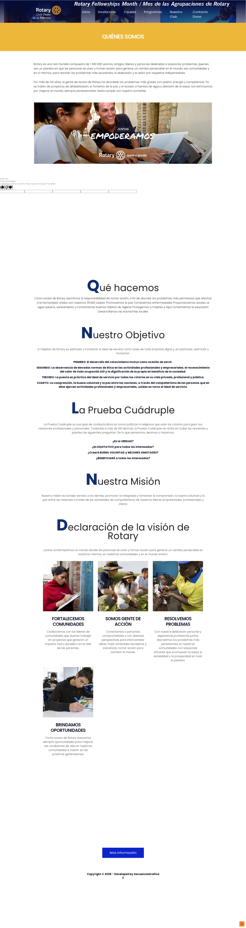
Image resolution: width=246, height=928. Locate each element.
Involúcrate (107, 12)
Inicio (86, 12)
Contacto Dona (200, 14)
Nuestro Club (176, 14)
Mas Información (123, 853)
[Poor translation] (9, 187)
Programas (153, 12)
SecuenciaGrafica (146, 874)
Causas (130, 12)
